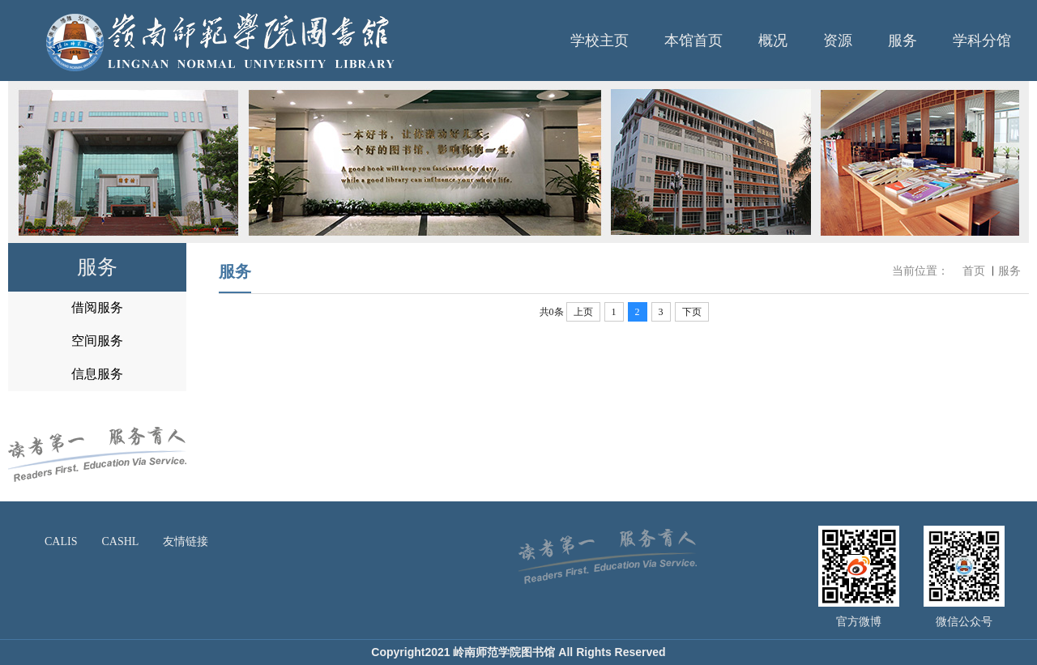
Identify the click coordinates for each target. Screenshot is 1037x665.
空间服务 (97, 340)
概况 (772, 40)
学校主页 (599, 40)
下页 (692, 312)
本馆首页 (693, 40)
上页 (583, 312)
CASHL (120, 541)
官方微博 (858, 622)
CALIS (61, 541)
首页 (973, 271)
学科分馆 (982, 40)
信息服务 (97, 374)
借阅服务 (97, 307)
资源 (837, 40)
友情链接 (185, 541)
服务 (902, 40)
